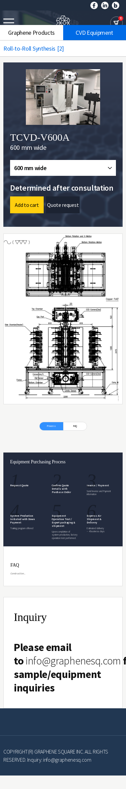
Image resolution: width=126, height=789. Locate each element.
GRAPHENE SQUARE (63, 23)
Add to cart (27, 204)
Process (51, 426)
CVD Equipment (94, 32)
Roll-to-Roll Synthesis (37, 48)
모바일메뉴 (8, 22)
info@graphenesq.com (73, 661)
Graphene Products (31, 32)
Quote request (63, 204)
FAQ (75, 426)
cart (116, 23)
